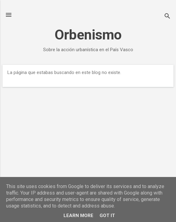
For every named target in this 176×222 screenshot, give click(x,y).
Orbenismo (88, 35)
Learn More (78, 215)
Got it (107, 215)
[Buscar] (167, 16)
